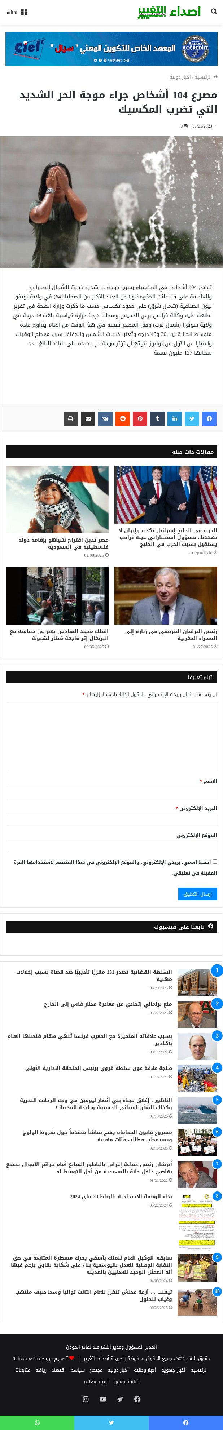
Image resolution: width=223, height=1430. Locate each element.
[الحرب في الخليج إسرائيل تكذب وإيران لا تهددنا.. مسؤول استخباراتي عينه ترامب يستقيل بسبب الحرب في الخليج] (165, 495)
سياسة (78, 1370)
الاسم (209, 781)
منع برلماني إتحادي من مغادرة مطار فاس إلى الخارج (108, 1004)
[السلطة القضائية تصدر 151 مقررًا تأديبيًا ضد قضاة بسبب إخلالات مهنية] (197, 982)
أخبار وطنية (145, 1370)
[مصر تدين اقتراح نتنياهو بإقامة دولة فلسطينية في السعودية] (57, 499)
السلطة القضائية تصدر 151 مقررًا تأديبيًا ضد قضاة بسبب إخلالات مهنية (94, 975)
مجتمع (96, 1370)
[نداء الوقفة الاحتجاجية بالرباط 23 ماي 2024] (197, 1221)
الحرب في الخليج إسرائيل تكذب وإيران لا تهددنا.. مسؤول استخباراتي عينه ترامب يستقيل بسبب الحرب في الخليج (168, 537)
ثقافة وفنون (127, 1381)
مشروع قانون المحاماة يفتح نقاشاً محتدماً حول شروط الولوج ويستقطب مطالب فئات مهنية (97, 1136)
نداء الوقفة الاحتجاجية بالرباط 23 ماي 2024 (121, 1197)
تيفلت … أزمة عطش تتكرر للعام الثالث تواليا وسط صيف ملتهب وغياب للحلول (93, 1295)
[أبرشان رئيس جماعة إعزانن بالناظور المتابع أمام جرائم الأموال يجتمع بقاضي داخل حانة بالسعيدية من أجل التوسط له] (197, 1174)
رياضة (41, 1370)
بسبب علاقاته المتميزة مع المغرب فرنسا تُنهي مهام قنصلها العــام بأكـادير (89, 1039)
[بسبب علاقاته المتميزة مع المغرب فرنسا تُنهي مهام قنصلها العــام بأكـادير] (197, 1046)
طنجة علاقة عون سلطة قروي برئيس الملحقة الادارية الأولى (98, 1068)
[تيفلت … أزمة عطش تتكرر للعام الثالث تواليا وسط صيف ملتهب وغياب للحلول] (197, 1302)
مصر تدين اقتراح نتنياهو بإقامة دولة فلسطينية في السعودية (63, 543)
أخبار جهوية (173, 1370)
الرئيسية (206, 76)
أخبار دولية (180, 76)
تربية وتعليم (96, 1381)
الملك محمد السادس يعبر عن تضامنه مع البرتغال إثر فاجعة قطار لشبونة (59, 635)
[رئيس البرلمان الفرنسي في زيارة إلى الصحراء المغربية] (165, 596)
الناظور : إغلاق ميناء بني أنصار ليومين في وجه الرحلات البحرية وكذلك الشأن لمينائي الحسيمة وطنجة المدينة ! (96, 1104)
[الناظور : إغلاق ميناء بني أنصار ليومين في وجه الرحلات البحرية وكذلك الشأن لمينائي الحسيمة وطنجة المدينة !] (197, 1110)
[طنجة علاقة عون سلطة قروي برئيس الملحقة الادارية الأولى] (197, 1078)
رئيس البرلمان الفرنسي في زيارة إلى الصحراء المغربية (171, 635)
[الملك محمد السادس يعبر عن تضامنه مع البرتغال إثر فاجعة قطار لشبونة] (57, 596)
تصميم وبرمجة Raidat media (40, 1358)
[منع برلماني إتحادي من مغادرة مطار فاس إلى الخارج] (197, 1014)
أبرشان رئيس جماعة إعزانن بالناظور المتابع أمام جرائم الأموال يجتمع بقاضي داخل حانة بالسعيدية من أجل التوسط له (89, 1168)
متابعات (22, 1370)
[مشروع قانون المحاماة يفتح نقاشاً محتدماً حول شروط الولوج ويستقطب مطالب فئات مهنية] (197, 1142)
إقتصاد (59, 1370)
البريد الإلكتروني (197, 808)
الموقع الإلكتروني (196, 835)
